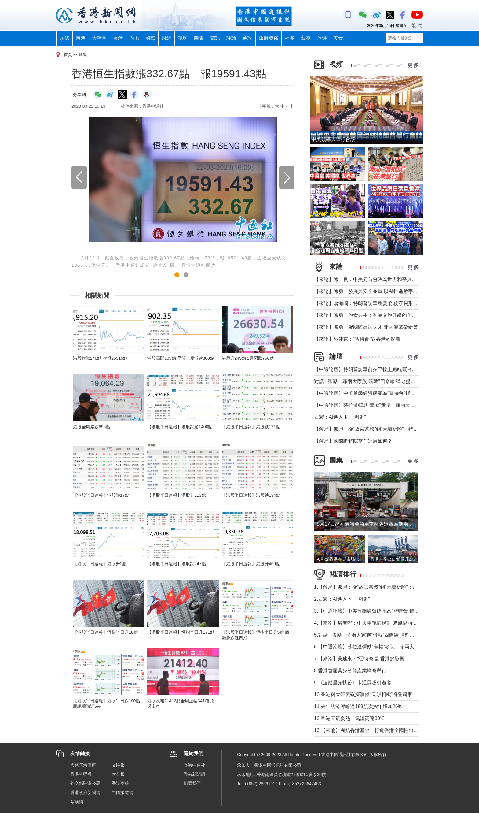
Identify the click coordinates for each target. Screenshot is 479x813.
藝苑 (306, 38)
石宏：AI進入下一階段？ (340, 417)
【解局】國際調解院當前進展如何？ (353, 441)
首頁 (68, 54)
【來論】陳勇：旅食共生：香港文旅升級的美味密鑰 (370, 315)
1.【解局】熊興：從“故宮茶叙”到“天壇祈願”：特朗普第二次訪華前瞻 (388, 587)
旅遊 (322, 38)
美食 (338, 38)
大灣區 (99, 38)
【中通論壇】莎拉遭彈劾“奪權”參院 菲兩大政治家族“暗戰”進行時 (385, 405)
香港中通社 (194, 765)
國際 (150, 38)
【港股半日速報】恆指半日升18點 (105, 632)
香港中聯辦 (81, 774)
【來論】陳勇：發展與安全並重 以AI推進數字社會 (368, 291)
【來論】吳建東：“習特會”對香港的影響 (357, 339)
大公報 (118, 774)
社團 (289, 38)
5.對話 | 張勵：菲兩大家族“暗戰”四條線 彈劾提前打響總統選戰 (381, 634)
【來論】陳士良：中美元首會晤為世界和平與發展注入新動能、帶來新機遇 (394, 279)
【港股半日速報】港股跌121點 (251, 426)
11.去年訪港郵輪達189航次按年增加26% (358, 706)
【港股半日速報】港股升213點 (176, 495)
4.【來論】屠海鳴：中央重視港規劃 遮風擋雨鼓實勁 (370, 623)
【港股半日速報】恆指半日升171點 (180, 632)
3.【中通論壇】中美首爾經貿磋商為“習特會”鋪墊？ (369, 611)
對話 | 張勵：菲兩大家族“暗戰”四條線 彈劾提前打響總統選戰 (379, 381)
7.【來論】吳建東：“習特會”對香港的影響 (359, 658)
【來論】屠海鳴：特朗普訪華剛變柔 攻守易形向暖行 (371, 303)
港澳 (81, 38)
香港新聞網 (194, 774)
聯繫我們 (192, 783)
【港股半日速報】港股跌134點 (251, 495)
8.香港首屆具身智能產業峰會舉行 (350, 670)
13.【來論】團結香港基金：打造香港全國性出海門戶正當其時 (381, 730)
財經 (166, 38)
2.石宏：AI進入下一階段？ (342, 599)
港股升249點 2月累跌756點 (248, 358)
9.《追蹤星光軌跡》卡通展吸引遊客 (352, 682)
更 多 (413, 65)
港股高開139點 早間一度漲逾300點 (180, 358)
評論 (231, 38)
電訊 (215, 38)
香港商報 (120, 783)
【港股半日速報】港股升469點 (251, 563)
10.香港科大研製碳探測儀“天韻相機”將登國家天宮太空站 (375, 694)
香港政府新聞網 (85, 792)
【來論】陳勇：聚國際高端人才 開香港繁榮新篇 (366, 327)
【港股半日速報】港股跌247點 (176, 563)
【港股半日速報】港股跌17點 (101, 495)
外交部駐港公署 (85, 783)
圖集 (199, 38)
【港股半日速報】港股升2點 (100, 563)
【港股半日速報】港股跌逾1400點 (179, 426)
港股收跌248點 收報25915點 (100, 358)
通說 (247, 38)
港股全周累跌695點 (91, 426)
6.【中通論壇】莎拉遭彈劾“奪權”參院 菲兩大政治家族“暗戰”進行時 (388, 646)
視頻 (183, 38)
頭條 (64, 38)
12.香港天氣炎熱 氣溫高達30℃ (349, 718)
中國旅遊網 (122, 792)
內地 (134, 38)
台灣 (118, 38)
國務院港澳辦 (83, 765)
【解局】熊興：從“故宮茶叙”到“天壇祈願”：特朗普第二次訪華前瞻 (385, 429)
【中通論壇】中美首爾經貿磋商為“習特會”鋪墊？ (367, 393)
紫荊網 (76, 801)
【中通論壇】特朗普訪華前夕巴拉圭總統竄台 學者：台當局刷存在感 (390, 369)
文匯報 (118, 765)
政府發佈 (268, 38)
